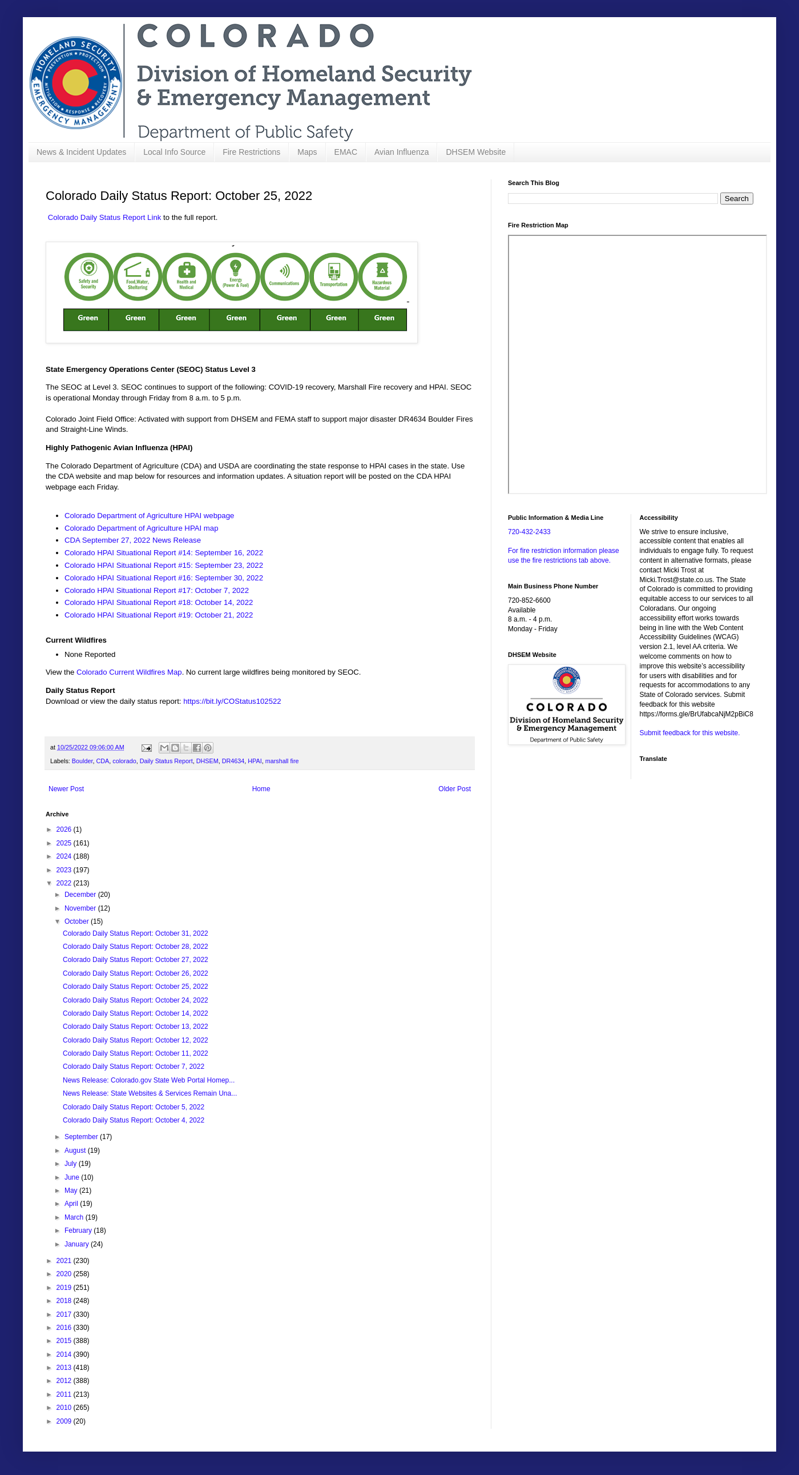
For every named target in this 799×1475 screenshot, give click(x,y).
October (77, 921)
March (75, 1217)
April (72, 1204)
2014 (65, 1354)
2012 (65, 1381)
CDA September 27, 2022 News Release (133, 540)
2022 (65, 883)
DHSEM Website (476, 152)
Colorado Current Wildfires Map (129, 672)
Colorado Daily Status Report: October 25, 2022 (135, 987)
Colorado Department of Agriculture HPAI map (141, 528)
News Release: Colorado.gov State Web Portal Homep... (149, 1080)
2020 (65, 1274)
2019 (65, 1288)
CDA (102, 760)
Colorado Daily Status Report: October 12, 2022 (135, 1040)
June (72, 1177)
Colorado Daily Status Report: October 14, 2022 (135, 1013)
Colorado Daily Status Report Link (105, 217)
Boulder (82, 760)
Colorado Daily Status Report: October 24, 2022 (135, 1000)
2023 (65, 870)
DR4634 (233, 760)
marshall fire (282, 760)
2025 (65, 843)
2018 (65, 1301)
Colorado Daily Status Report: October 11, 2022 (135, 1053)
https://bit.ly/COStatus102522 (232, 701)
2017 (65, 1314)
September (82, 1137)
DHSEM (207, 760)
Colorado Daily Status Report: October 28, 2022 (135, 947)
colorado (124, 760)
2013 (65, 1368)
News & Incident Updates (81, 152)
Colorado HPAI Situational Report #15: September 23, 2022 (163, 565)
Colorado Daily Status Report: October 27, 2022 (135, 960)
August (76, 1151)
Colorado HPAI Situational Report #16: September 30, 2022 (164, 578)
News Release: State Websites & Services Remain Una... (150, 1093)
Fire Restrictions (251, 152)
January (77, 1244)
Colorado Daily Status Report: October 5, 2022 (133, 1107)
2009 (65, 1421)
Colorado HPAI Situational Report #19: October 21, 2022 (158, 615)
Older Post (454, 789)
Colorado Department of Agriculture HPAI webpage (149, 515)
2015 (65, 1341)
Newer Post (66, 789)
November (81, 908)
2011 (65, 1394)
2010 (65, 1408)
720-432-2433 (529, 532)
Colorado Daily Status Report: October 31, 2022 (135, 933)
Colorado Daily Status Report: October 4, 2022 (133, 1120)
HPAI (254, 760)
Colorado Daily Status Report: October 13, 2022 (135, 1027)
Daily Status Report (166, 760)
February (79, 1230)
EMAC (345, 152)
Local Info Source (174, 152)
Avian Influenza (401, 152)
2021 (65, 1261)
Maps (307, 152)
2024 (65, 856)
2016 (65, 1328)
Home (261, 789)
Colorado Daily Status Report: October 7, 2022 (133, 1067)
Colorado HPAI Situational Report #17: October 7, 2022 (157, 590)
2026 (65, 829)
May (71, 1191)
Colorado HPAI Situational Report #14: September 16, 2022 (163, 552)
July (71, 1164)
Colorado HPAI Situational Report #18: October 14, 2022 (158, 602)
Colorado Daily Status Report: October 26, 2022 (135, 973)
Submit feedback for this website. (690, 733)
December (81, 895)
